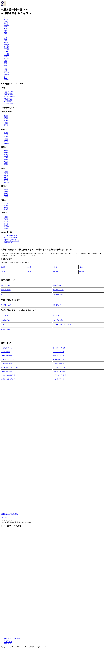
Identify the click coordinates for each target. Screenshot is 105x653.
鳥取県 (6, 189)
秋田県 (6, 122)
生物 (5, 32)
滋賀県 (6, 173)
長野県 (6, 159)
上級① (3, 271)
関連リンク (7, 643)
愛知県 (6, 165)
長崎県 (6, 219)
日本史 (6, 19)
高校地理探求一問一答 (8, 359)
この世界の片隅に (58, 320)
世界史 (6, 21)
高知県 (6, 209)
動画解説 (6, 79)
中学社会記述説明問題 (10, 237)
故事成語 (6, 48)
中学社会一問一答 (58, 356)
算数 (5, 56)
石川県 (6, 154)
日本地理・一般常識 (59, 348)
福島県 (6, 126)
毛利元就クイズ (5, 305)
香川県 (6, 205)
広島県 (6, 195)
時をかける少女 (5, 329)
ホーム (6, 18)
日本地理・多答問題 (10, 239)
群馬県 (6, 136)
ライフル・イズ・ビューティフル (63, 325)
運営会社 (6, 640)
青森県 (6, 117)
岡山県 (6, 193)
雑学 (5, 78)
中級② (81, 267)
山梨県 (6, 157)
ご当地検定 (7, 102)
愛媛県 (6, 207)
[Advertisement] (51, 408)
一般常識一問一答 (6, 348)
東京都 (6, 141)
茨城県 (6, 133)
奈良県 (6, 180)
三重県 (6, 172)
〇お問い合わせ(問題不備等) (9, 514)
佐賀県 (6, 218)
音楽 (5, 62)
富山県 (6, 152)
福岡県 (6, 216)
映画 (5, 69)
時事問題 (6, 72)
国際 (5, 30)
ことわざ (6, 49)
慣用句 (6, 51)
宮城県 (6, 120)
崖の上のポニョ (5, 320)
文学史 (6, 42)
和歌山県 (6, 182)
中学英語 (6, 53)
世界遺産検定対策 (9, 103)
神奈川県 (6, 143)
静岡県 (6, 163)
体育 (5, 63)
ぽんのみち (4, 315)
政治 (5, 26)
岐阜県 (6, 161)
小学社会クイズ (8, 91)
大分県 (6, 223)
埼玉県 (6, 140)
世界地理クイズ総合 (59, 371)
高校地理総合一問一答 (60, 359)
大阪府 (6, 177)
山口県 (6, 196)
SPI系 (5, 71)
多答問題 (6, 74)
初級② (29, 267)
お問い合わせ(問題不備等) (12, 638)
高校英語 (6, 55)
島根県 (6, 191)
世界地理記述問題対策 (60, 375)
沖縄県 (6, 228)
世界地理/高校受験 (7, 363)
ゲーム (6, 67)
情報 (5, 60)
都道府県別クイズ (58, 290)
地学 (5, 33)
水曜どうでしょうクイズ (11, 241)
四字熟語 (6, 46)
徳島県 (6, 203)
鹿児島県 (6, 227)
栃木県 (6, 134)
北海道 (6, 115)
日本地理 (6, 23)
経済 (5, 28)
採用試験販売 (8, 642)
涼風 (2, 325)
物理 (5, 37)
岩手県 (6, 118)
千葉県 (6, 138)
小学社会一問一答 (58, 352)
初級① (3, 267)
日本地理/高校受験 (9, 96)
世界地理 (6, 25)
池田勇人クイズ (57, 305)
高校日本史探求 (5, 290)
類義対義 (6, 44)
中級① (55, 267)
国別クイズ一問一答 (59, 367)
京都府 (6, 175)
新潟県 (6, 150)
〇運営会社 (4, 517)
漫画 (5, 65)
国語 (5, 39)
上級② (29, 271)
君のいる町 (56, 315)
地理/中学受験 (8, 93)
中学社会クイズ (8, 94)
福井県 (6, 156)
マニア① (55, 271)
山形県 (6, 124)
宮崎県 (6, 225)
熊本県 (6, 221)
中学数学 (6, 58)
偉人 (5, 76)
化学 (5, 35)
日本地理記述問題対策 (10, 235)
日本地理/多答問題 (7, 371)
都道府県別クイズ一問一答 (9, 367)
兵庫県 (6, 179)
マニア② (81, 271)
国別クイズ (4, 294)
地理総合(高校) (8, 100)
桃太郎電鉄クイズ (9, 242)
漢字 (5, 41)
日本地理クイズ (5, 285)
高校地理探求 (8, 98)
